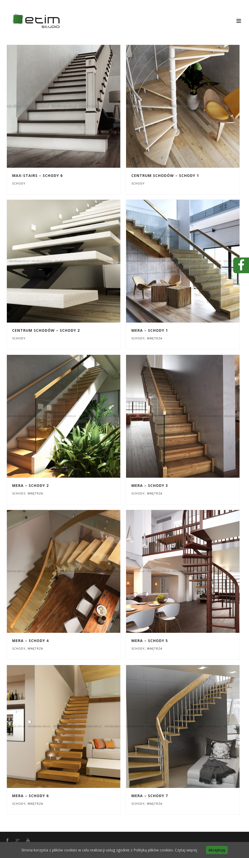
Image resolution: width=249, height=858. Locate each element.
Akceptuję (216, 850)
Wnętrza (154, 338)
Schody (19, 183)
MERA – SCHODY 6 (30, 795)
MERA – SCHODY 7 (149, 795)
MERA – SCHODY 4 (30, 640)
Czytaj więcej (186, 850)
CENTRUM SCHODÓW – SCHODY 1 (165, 175)
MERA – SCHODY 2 (30, 485)
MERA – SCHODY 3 (149, 485)
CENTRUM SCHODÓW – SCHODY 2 (46, 330)
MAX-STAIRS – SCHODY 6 (37, 175)
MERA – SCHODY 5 (149, 640)
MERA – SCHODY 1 (149, 330)
